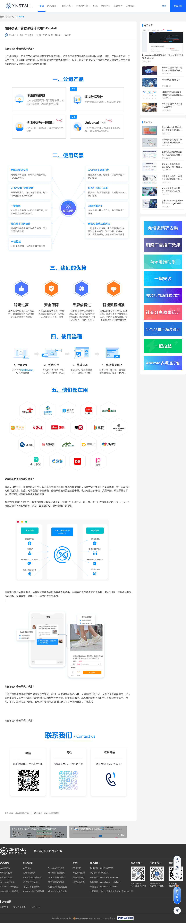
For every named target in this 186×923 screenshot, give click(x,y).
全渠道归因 (5, 868)
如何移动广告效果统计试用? (19, 686)
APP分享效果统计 (56, 882)
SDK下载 (77, 868)
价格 (95, 6)
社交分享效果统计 (31, 887)
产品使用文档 (79, 873)
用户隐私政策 (79, 882)
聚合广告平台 (19, 907)
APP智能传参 (6, 873)
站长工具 (4, 907)
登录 (164, 6)
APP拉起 (27, 868)
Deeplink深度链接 (56, 868)
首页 (41, 6)
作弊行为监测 (6, 877)
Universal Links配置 (9, 887)
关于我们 (130, 6)
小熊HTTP (35, 907)
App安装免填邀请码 (32, 877)
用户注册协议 (79, 877)
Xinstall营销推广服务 (57, 891)
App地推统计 (29, 873)
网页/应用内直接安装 (57, 887)
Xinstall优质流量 (7, 882)
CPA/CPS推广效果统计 (33, 891)
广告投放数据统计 (31, 882)
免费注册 (178, 6)
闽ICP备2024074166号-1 (62, 918)
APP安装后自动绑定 (57, 877)
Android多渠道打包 (56, 873)
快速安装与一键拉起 (9, 891)
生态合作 (118, 6)
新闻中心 (105, 6)
